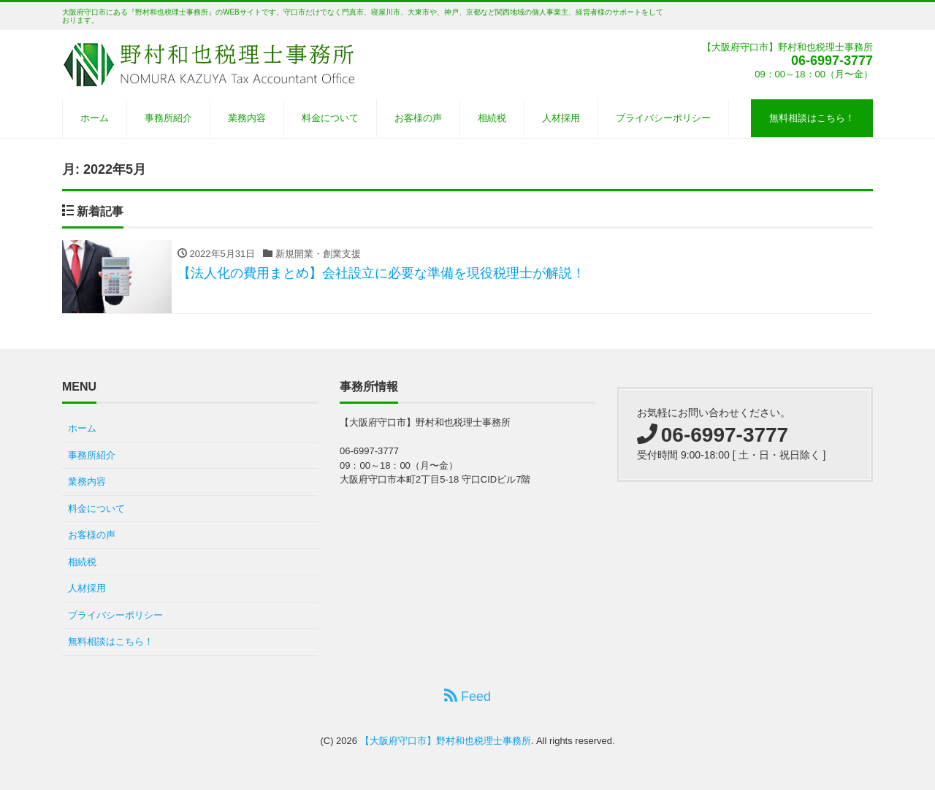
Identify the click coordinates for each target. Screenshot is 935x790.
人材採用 (561, 117)
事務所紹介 (168, 117)
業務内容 (247, 117)
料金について (330, 117)
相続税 (492, 117)
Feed (467, 696)
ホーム (94, 117)
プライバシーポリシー (663, 117)
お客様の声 (418, 117)
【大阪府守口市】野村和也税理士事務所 (445, 740)
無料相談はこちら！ (812, 117)
